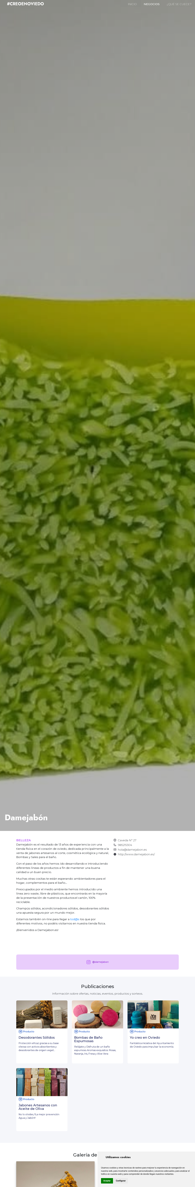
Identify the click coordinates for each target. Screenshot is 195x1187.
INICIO (132, 4)
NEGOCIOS (152, 4)
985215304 (125, 845)
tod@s (74, 919)
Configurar (121, 1181)
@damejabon (97, 962)
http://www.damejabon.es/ (136, 854)
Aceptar (107, 1181)
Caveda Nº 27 (127, 840)
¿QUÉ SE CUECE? (179, 4)
